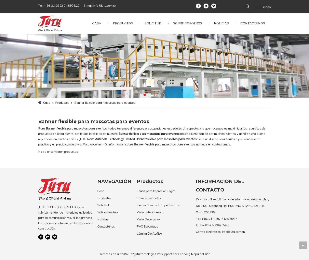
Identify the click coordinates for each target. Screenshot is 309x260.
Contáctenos (106, 226)
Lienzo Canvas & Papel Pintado (158, 205)
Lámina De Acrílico (149, 233)
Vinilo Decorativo (148, 219)
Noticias (102, 219)
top (303, 245)
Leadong (184, 254)
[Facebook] (198, 5)
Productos (104, 198)
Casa (100, 191)
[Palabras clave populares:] (247, 6)
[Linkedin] (206, 5)
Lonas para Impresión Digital (156, 191)
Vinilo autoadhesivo (150, 212)
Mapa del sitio (200, 254)
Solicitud (103, 205)
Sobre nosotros (108, 212)
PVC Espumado (147, 226)
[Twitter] (213, 5)
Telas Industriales (149, 198)
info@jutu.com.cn (104, 5)
